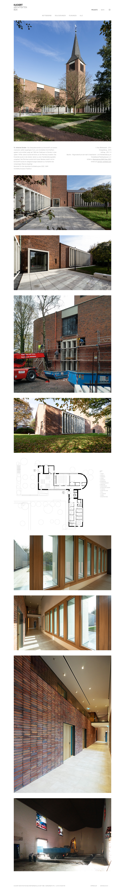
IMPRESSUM (94, 886)
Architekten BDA (20, 7)
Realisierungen (60, 15)
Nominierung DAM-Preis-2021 (102, 159)
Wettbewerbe (47, 15)
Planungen (72, 15)
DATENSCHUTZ (104, 886)
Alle (81, 15)
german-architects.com (104, 161)
